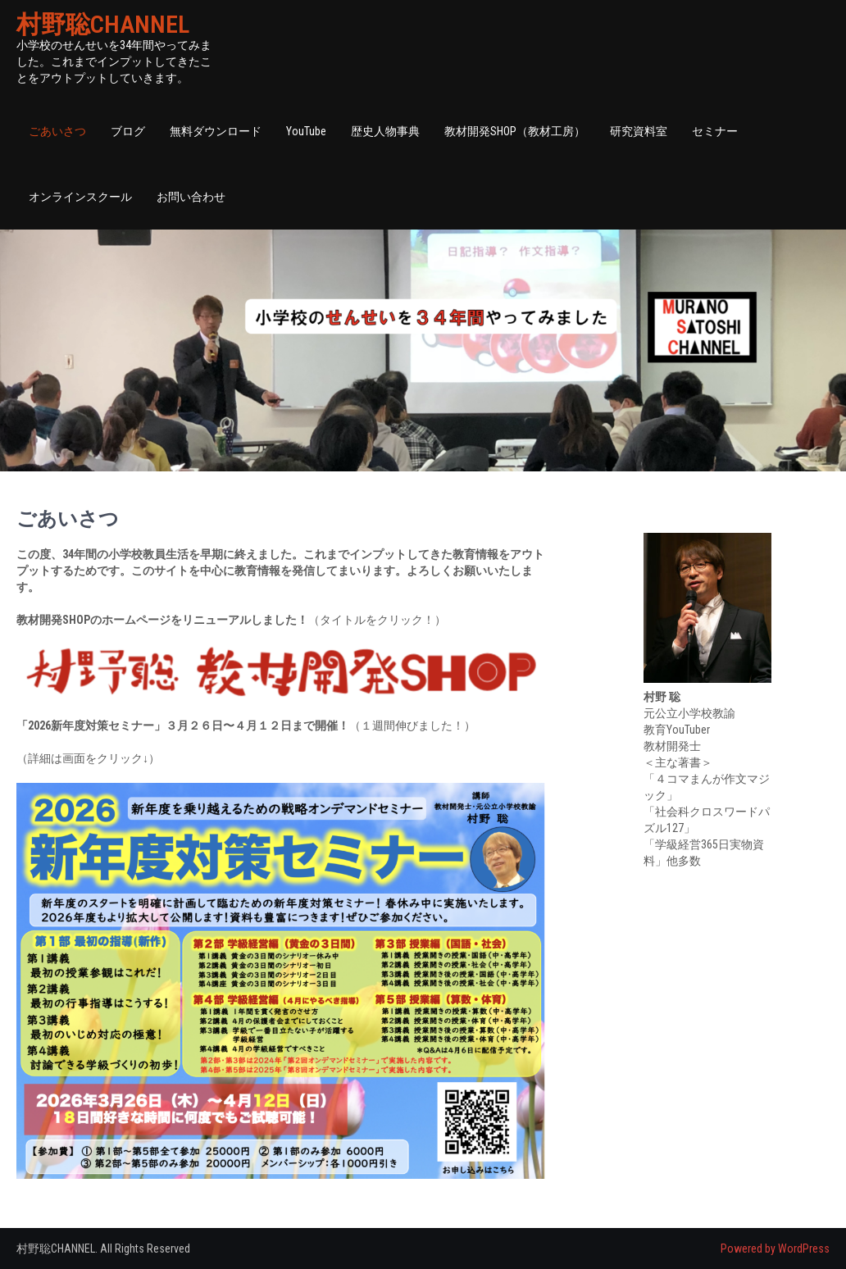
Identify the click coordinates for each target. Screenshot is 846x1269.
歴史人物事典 (385, 131)
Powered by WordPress (775, 1248)
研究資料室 (638, 131)
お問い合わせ (191, 196)
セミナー (715, 131)
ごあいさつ (57, 131)
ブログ (128, 131)
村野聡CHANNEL (102, 24)
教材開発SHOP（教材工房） (514, 131)
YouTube (306, 131)
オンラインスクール (80, 196)
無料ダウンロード (216, 131)
